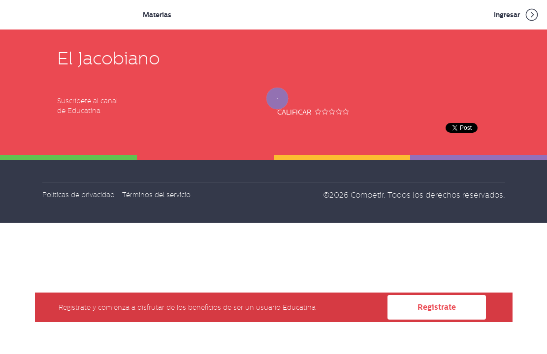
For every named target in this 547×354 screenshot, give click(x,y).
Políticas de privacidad (78, 195)
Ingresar (517, 15)
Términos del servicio (156, 195)
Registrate (437, 307)
